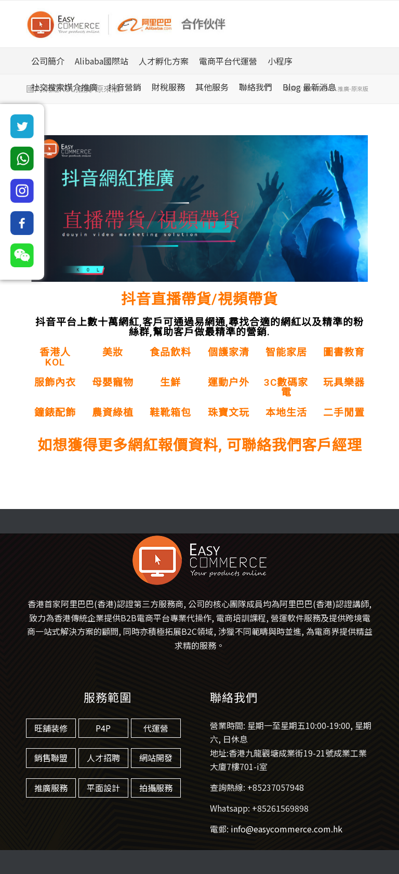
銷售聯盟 (51, 757)
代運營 (155, 728)
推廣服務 (51, 787)
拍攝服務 (155, 787)
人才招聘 (103, 757)
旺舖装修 (51, 728)
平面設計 (103, 787)
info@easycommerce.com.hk (286, 829)
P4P (103, 728)
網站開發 (155, 757)
